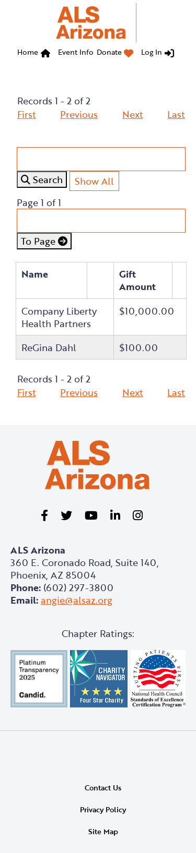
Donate (109, 52)
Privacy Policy (103, 809)
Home (27, 52)
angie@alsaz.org (76, 600)
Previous (79, 114)
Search (42, 179)
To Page (44, 241)
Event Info (76, 52)
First (26, 114)
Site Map (103, 831)
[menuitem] (36, 53)
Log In (151, 52)
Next (132, 114)
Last (176, 114)
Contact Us (103, 787)
